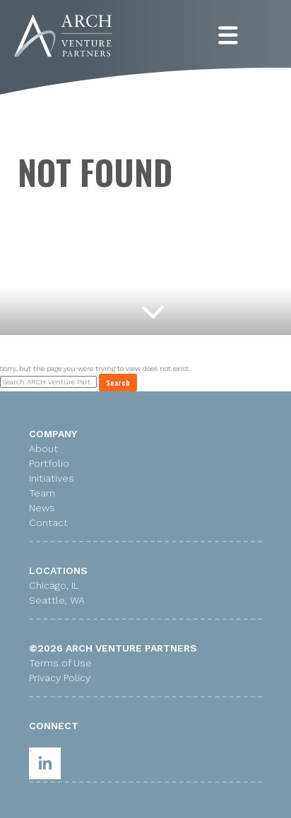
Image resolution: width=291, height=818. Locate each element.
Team (42, 493)
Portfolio (49, 463)
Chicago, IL (54, 585)
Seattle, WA (57, 600)
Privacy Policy (59, 677)
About (43, 448)
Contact (48, 522)
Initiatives (51, 478)
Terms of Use (60, 663)
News (42, 507)
